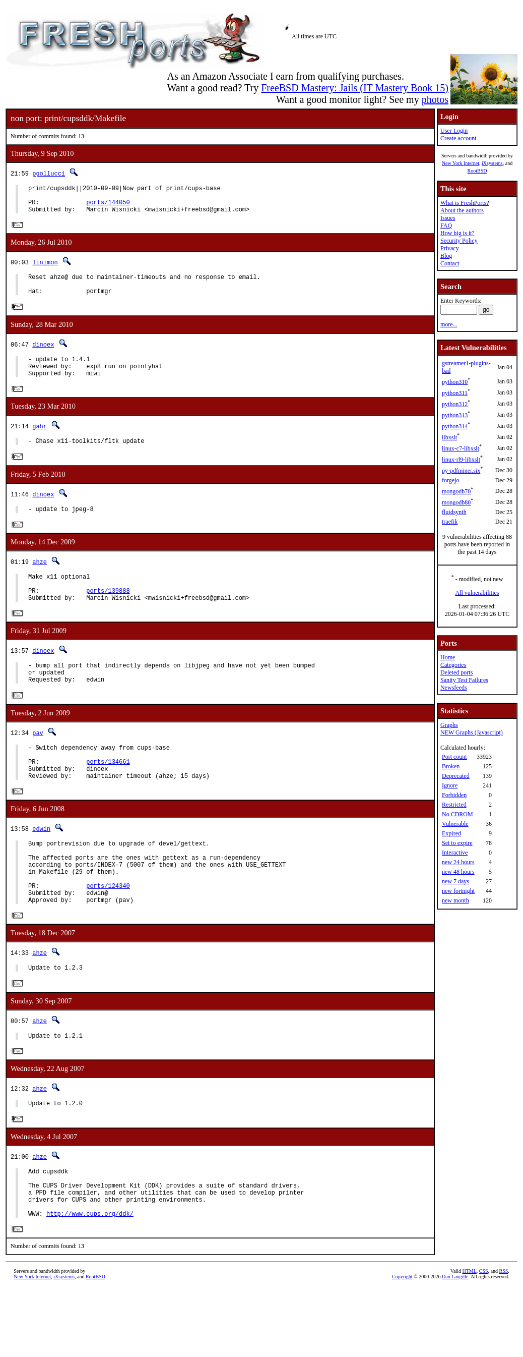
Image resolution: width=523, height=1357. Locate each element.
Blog (446, 255)
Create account (458, 138)
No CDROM (457, 814)
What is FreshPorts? (464, 202)
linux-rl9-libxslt (461, 459)
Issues (447, 217)
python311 (455, 393)
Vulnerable (455, 823)
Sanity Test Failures (464, 680)
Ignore (449, 785)
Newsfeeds (453, 687)
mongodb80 (456, 502)
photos (435, 99)
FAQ (446, 225)
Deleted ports (456, 672)
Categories (453, 664)
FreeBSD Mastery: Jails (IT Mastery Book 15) (354, 87)
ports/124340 (107, 935)
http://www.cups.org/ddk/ (90, 1282)
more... (448, 324)
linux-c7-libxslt (460, 448)
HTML (469, 1340)
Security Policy (459, 240)
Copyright (402, 1345)
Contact (449, 263)
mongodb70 (456, 491)
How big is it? (457, 233)
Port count (454, 756)
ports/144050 (107, 206)
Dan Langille (455, 1345)
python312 (455, 404)
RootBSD (477, 171)
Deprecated (456, 775)
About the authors (462, 210)
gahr (39, 442)
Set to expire (457, 842)
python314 (455, 426)
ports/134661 (107, 797)
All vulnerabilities (477, 592)
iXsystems (492, 163)
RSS (503, 1340)
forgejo (450, 480)
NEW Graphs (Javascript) (471, 732)
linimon (44, 268)
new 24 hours (458, 862)
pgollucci (48, 173)
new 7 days (455, 881)
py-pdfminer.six (461, 470)
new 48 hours (458, 871)
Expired (451, 833)
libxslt (449, 437)
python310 (455, 381)
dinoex (43, 355)
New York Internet (460, 163)
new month (455, 900)
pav (37, 763)
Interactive (455, 852)
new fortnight (458, 890)
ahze (39, 581)
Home (447, 657)
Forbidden (454, 795)
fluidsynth (454, 512)
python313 (455, 415)
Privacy (449, 248)
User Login (454, 130)
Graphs (449, 724)
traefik (449, 521)
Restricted (454, 804)
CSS (483, 1340)
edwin (41, 867)
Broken (451, 766)
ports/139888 (107, 614)
